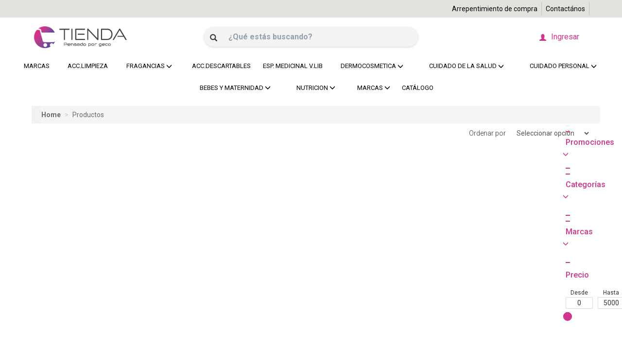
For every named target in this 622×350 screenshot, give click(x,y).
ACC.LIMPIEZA (86, 66)
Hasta (77, 209)
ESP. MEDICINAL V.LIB (290, 66)
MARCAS (37, 66)
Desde (45, 209)
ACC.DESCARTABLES (219, 66)
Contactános (565, 9)
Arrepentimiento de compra (494, 9)
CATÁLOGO (417, 87)
